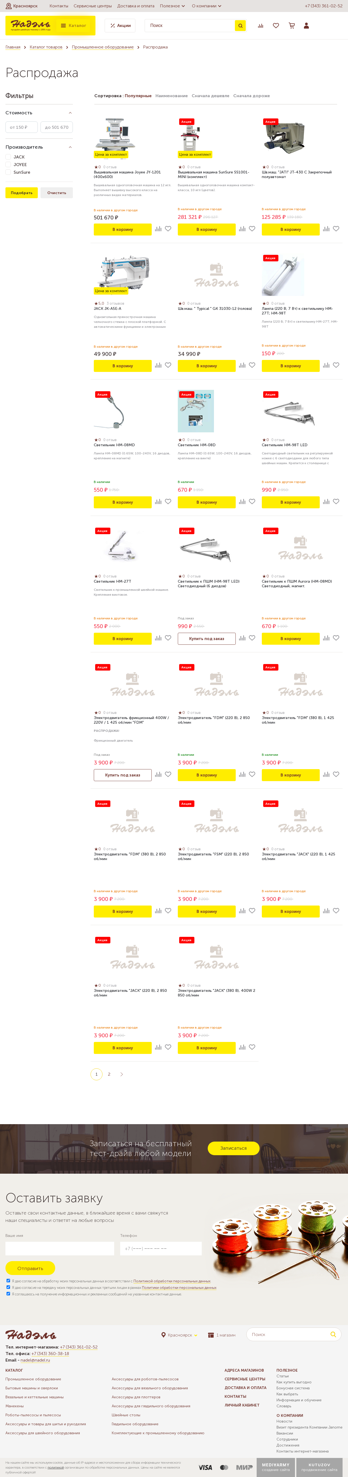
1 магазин (221, 1335)
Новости (284, 1421)
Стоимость (18, 113)
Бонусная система (293, 1388)
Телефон (128, 1235)
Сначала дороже (251, 95)
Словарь (283, 1406)
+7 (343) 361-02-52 (324, 5)
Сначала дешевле (210, 95)
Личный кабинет (242, 1405)
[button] (21, 6)
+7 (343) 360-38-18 (50, 1353)
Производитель (24, 147)
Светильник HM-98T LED (284, 446)
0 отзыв (111, 168)
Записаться (233, 1148)
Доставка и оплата (135, 5)
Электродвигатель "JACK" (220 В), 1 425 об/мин (298, 857)
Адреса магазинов (244, 1370)
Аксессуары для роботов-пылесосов (145, 1379)
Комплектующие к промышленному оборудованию (158, 1433)
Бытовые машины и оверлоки (31, 1388)
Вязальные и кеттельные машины (34, 1397)
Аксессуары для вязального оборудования (150, 1388)
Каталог (73, 25)
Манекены (14, 1406)
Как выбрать (287, 1394)
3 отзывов (117, 304)
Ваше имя (14, 1235)
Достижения (287, 1445)
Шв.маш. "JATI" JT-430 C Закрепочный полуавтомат (297, 175)
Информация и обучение (299, 1400)
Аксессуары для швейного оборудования (42, 1433)
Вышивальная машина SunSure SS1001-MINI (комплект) (213, 175)
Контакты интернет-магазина (302, 1451)
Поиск (240, 25)
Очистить (56, 193)
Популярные (138, 95)
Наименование (172, 95)
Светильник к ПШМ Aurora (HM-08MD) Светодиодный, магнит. (297, 584)
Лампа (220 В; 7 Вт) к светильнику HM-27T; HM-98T (297, 311)
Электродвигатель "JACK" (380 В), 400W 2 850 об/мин (216, 993)
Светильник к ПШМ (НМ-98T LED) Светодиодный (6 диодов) (209, 584)
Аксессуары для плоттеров (136, 1397)
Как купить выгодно (294, 1382)
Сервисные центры (93, 5)
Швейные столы (126, 1415)
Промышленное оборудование (103, 47)
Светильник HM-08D (197, 446)
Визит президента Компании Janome (309, 1427)
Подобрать (21, 193)
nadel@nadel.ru (35, 1360)
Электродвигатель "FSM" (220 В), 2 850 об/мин (213, 857)
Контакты (58, 5)
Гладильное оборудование (135, 1424)
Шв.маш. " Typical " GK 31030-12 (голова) (215, 309)
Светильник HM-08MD (114, 446)
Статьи (282, 1376)
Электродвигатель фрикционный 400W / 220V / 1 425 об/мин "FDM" (131, 721)
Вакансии (284, 1433)
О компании (207, 6)
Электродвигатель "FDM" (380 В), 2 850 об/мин (130, 857)
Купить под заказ (206, 638)
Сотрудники (287, 1439)
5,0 (100, 304)
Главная (12, 47)
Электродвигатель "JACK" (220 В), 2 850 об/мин (130, 993)
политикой (56, 1467)
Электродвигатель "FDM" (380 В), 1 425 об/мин (298, 721)
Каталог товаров (46, 47)
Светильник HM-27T (112, 582)
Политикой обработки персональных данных (171, 1281)
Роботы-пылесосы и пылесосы (33, 1415)
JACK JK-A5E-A (107, 309)
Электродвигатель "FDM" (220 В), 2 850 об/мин (214, 721)
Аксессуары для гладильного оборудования (151, 1406)
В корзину (123, 229)
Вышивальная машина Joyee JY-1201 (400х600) (127, 175)
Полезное (173, 6)
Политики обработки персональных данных (179, 1288)
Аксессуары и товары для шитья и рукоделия (45, 1424)
